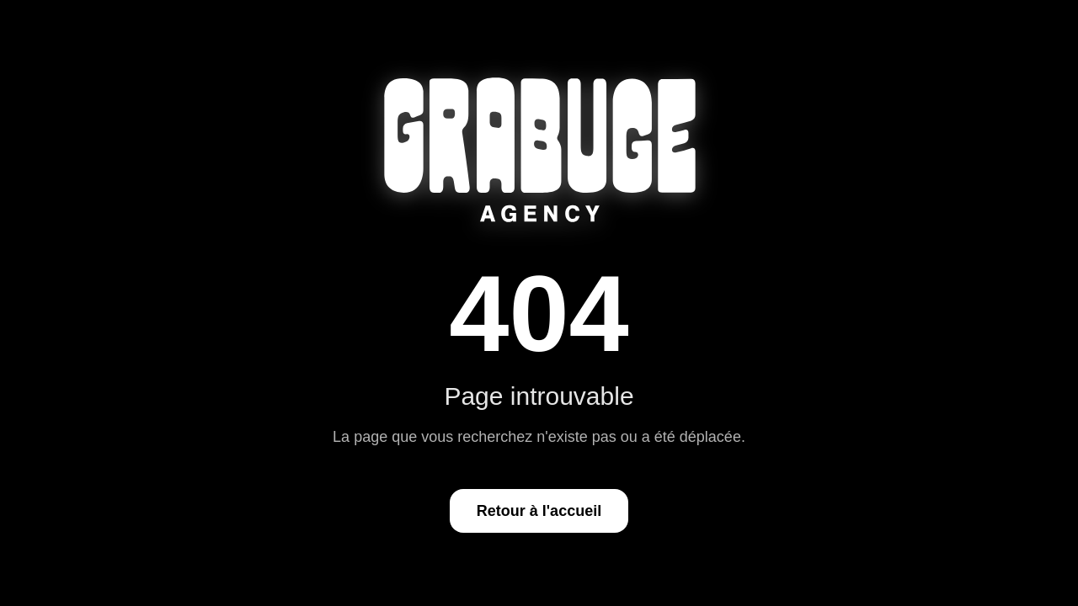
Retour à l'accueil (539, 510)
